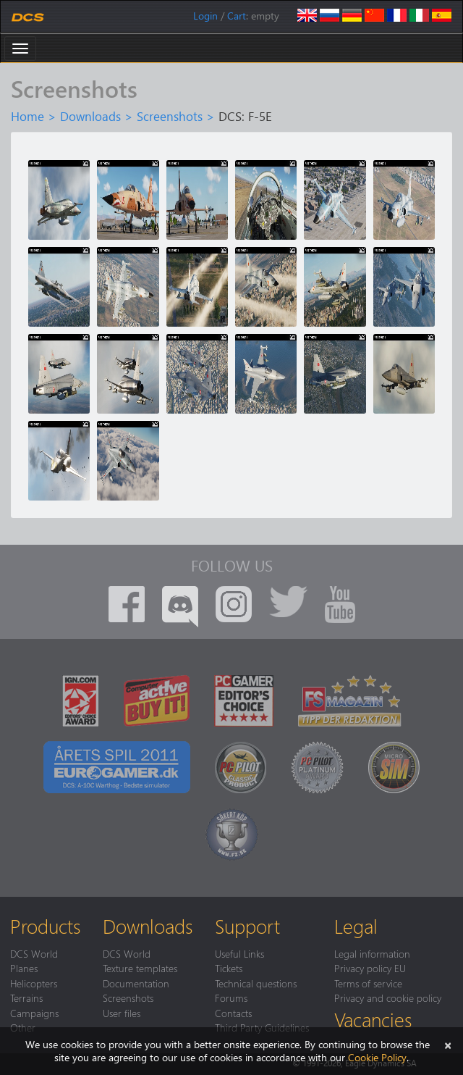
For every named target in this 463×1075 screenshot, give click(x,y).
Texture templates (140, 967)
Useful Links (239, 953)
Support (247, 926)
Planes (24, 967)
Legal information (372, 953)
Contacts (233, 1012)
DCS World (34, 953)
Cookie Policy (377, 1057)
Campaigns (34, 1012)
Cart (236, 15)
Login (205, 15)
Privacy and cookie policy (387, 997)
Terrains (26, 997)
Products (45, 926)
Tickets (228, 967)
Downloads (90, 116)
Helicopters (33, 983)
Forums (231, 997)
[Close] (447, 1044)
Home (27, 116)
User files (121, 1012)
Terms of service (368, 983)
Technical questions (256, 983)
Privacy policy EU (370, 967)
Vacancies (373, 1019)
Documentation (136, 983)
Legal (356, 926)
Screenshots (170, 116)
